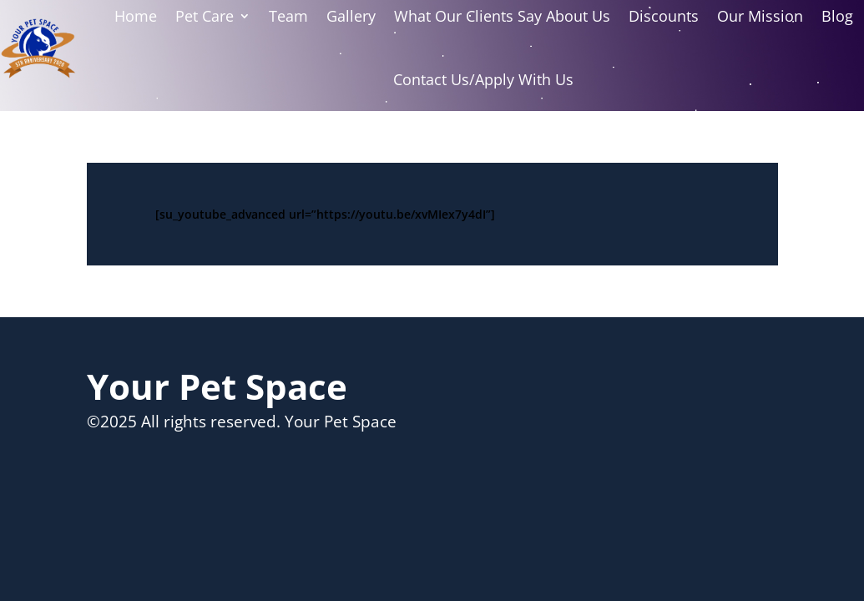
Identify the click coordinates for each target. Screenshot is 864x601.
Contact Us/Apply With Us (483, 79)
